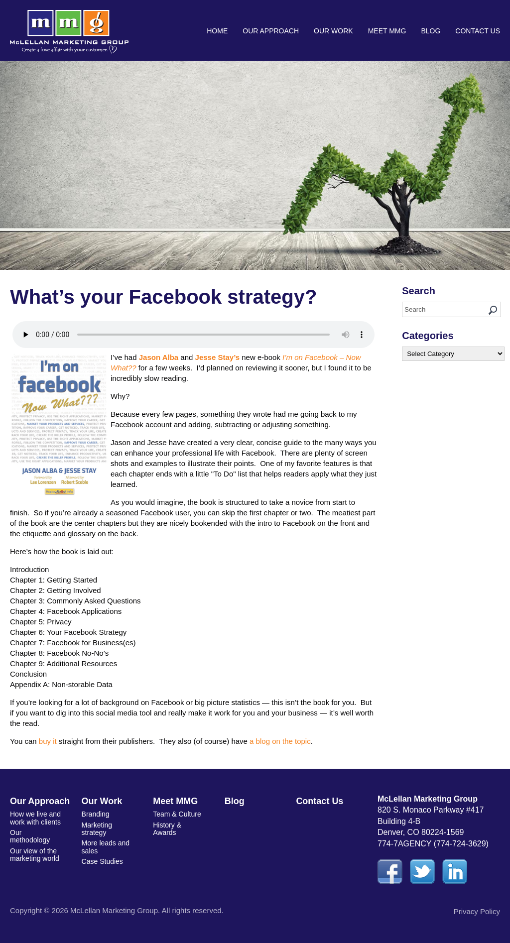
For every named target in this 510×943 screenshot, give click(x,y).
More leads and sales (106, 846)
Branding (96, 814)
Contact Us (477, 31)
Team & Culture (177, 814)
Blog (430, 31)
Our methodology (30, 836)
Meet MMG (387, 31)
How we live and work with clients (35, 817)
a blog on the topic (280, 741)
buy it (48, 741)
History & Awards (167, 828)
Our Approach (271, 31)
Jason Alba (158, 357)
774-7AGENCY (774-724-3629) (433, 843)
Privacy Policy (477, 911)
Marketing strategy (97, 828)
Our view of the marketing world (34, 854)
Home (217, 31)
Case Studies (102, 861)
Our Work (333, 31)
